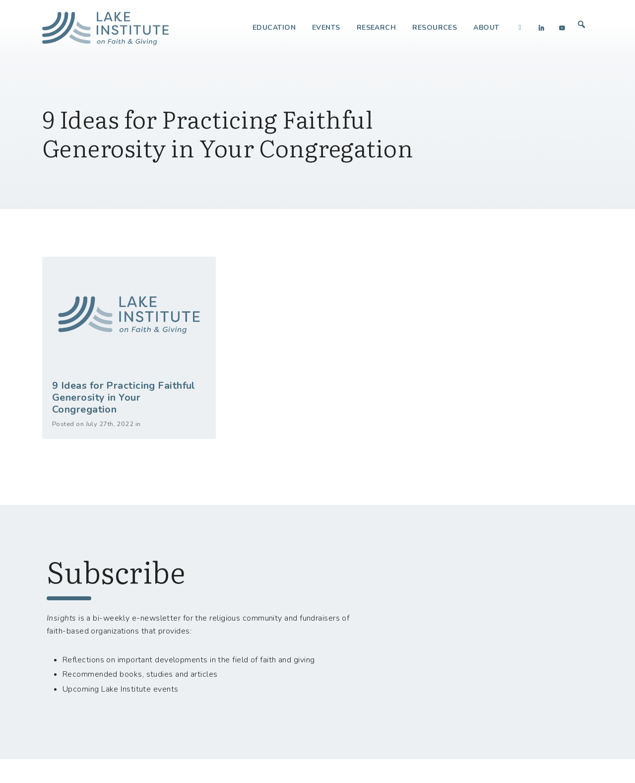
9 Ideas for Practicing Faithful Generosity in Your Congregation (123, 397)
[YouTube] (562, 28)
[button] (581, 24)
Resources (434, 27)
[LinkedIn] (541, 28)
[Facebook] (520, 28)
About (486, 27)
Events (326, 27)
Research (376, 27)
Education (274, 27)
